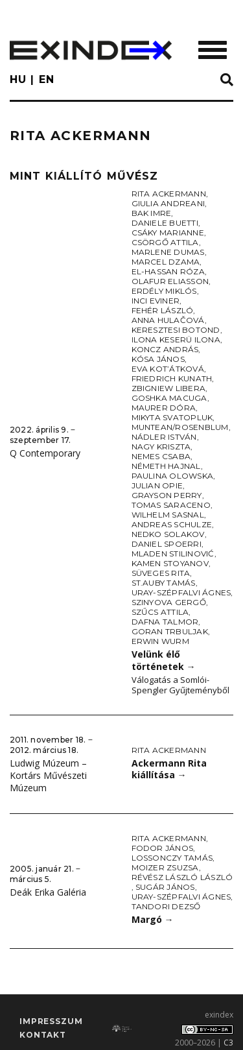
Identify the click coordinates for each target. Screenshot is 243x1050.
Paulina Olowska (173, 476)
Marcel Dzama (166, 262)
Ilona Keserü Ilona (176, 339)
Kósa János (158, 359)
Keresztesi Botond (176, 330)
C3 (228, 1042)
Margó (153, 919)
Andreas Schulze (172, 524)
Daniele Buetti (165, 223)
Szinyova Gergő (169, 602)
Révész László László (182, 877)
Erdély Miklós (164, 291)
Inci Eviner (156, 300)
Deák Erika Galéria (48, 892)
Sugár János (165, 887)
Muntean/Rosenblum (180, 427)
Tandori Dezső (166, 906)
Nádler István (164, 437)
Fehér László (163, 310)
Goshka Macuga (169, 398)
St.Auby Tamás (164, 583)
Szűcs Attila (160, 612)
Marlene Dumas (168, 252)
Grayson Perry (167, 495)
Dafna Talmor (165, 621)
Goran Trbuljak (170, 631)
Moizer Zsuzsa (165, 867)
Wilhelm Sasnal (168, 514)
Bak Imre (152, 213)
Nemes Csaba (161, 456)
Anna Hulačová (168, 320)
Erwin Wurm (160, 641)
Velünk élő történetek (164, 660)
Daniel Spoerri (167, 544)
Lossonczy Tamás (172, 858)
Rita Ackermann (169, 193)
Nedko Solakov (168, 534)
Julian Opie (157, 485)
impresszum (50, 1021)
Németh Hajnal (166, 466)
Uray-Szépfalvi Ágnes (181, 592)
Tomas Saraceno (171, 505)
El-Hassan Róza (168, 271)
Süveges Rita (161, 573)
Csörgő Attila (165, 242)
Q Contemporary (45, 453)
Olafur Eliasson (170, 281)
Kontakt (42, 1035)
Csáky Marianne (168, 232)
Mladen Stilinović (173, 553)
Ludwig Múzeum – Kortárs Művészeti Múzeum (48, 775)
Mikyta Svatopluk (172, 417)
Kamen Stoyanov (170, 563)
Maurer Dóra (164, 407)
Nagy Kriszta (161, 446)
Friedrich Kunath (172, 378)
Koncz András (165, 349)
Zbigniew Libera (169, 388)
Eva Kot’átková (168, 369)
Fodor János (163, 848)
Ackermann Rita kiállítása (169, 769)
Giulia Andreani (168, 203)
